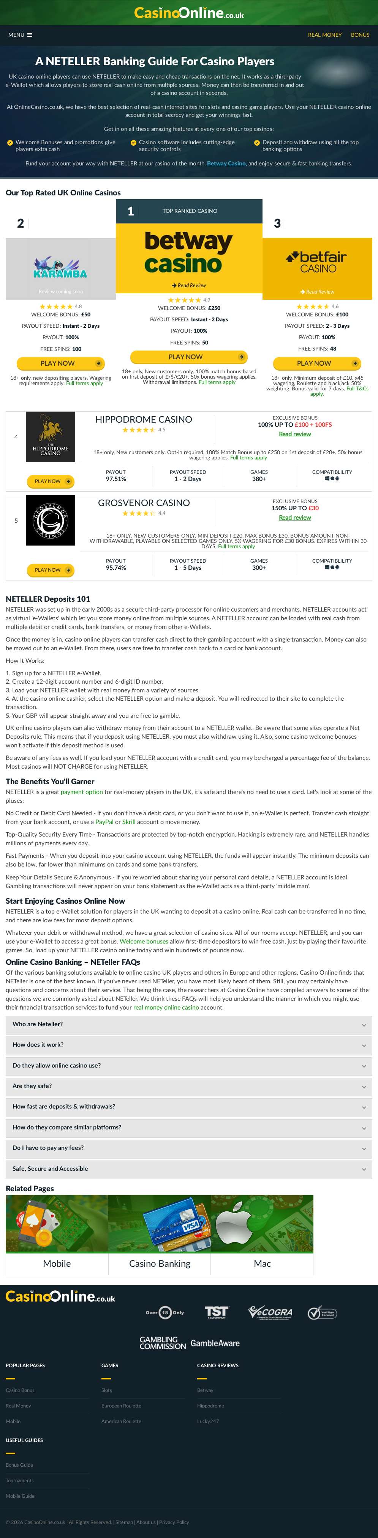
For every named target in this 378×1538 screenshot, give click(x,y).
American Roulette (121, 1421)
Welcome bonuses (144, 942)
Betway (205, 1390)
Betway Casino (226, 164)
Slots (106, 1390)
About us (146, 1522)
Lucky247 (208, 1421)
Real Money (325, 35)
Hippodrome (210, 1406)
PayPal (104, 822)
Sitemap (124, 1522)
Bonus (360, 35)
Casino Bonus (20, 1390)
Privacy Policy (174, 1522)
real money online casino (166, 1008)
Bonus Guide (19, 1465)
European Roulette (121, 1406)
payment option (82, 792)
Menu (20, 35)
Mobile (13, 1421)
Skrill (129, 822)
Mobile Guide (20, 1496)
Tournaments (20, 1480)
